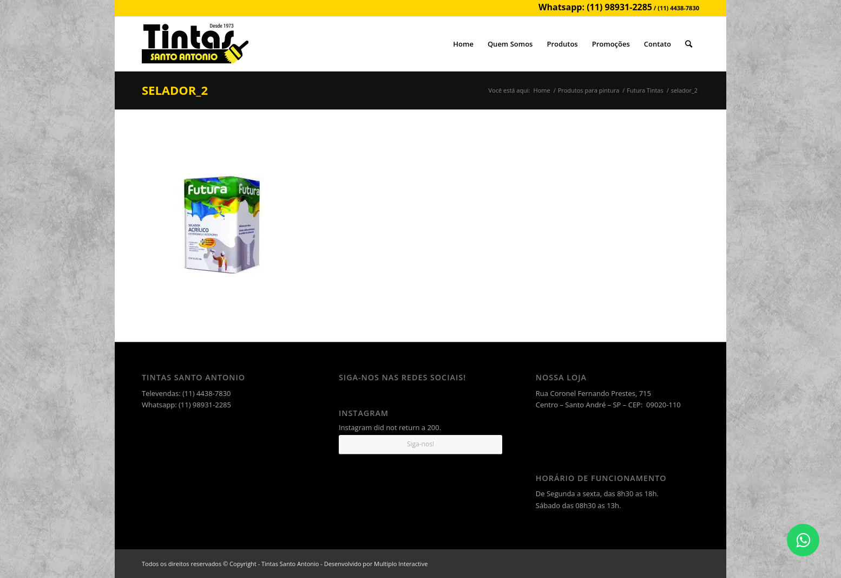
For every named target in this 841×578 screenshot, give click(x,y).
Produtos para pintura (589, 90)
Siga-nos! (420, 444)
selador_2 (175, 90)
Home (542, 90)
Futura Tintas (645, 90)
